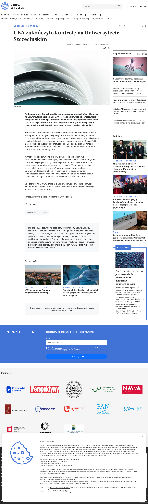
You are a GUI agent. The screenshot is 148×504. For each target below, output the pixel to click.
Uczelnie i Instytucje (11, 18)
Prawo (50, 18)
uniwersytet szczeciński (37, 212)
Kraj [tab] (138, 54)
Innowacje (28, 18)
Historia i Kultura (20, 15)
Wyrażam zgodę (60, 491)
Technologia (96, 15)
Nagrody (40, 18)
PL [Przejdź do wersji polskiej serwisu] (141, 6)
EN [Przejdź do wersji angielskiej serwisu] (145, 6)
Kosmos (5, 15)
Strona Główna (124, 26)
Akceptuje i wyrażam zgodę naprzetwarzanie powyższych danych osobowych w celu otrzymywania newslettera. (75, 349)
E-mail (48, 338)
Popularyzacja (62, 18)
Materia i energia (79, 15)
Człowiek (35, 15)
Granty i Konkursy (80, 18)
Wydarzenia (97, 18)
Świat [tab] (144, 54)
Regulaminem (82, 308)
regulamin (58, 348)
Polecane (123, 247)
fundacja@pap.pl (104, 481)
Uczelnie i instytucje (27, 26)
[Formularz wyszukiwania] (102, 6)
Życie (56, 15)
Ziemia (64, 15)
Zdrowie (47, 15)
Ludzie (109, 18)
